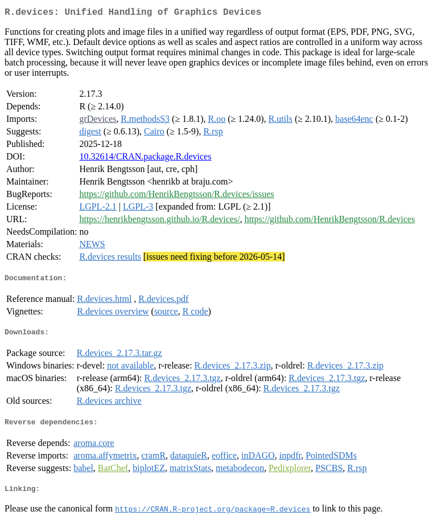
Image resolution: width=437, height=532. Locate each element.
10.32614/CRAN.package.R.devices (145, 158)
